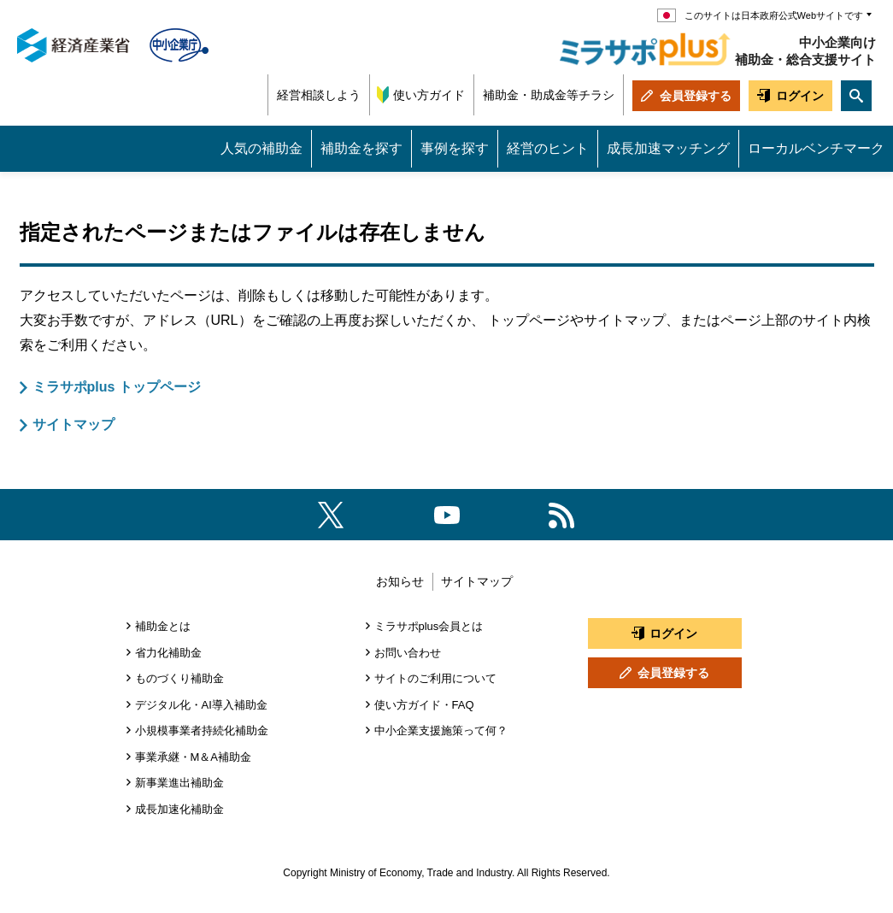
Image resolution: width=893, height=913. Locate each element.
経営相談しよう (319, 95)
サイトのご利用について (435, 678)
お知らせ (400, 581)
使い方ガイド (429, 95)
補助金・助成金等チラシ (548, 95)
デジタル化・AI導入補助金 (201, 704)
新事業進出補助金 (179, 782)
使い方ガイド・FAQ (424, 704)
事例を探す (454, 148)
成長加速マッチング (668, 148)
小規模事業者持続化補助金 (201, 730)
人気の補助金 (261, 148)
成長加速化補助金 (179, 809)
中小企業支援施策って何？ (441, 730)
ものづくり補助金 (179, 678)
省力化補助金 (168, 652)
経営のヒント (548, 148)
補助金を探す (361, 148)
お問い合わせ (407, 652)
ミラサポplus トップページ (116, 387)
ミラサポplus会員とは (429, 626)
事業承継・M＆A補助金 (193, 757)
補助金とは (163, 626)
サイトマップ (73, 424)
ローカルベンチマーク (816, 148)
